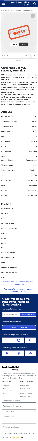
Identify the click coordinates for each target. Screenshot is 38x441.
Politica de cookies (26, 393)
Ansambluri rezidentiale (19, 427)
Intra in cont (24, 386)
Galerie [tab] (14, 44)
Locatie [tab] (23, 44)
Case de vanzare (19, 416)
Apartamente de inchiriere (19, 406)
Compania (5, 386)
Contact (4, 393)
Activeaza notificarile (19, 327)
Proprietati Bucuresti (19, 411)
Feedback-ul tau (7, 391)
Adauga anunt (25, 388)
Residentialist (10, 368)
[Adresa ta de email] (11, 314)
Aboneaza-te (28, 314)
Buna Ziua (19, 70)
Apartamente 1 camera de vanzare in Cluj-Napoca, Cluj (19, 290)
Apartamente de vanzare (19, 401)
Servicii (4, 388)
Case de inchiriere (19, 422)
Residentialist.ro (20, 3)
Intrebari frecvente (26, 396)
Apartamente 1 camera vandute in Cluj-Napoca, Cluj (19, 283)
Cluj (18, 67)
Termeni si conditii (26, 391)
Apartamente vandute (13, 10)
